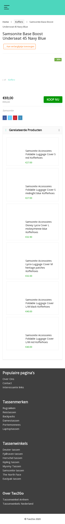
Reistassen (9, 412)
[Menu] (7, 7)
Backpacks (9, 416)
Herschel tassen (12, 458)
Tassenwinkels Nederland (18, 503)
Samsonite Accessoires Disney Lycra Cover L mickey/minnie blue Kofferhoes (38, 227)
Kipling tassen (11, 462)
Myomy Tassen (12, 466)
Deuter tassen (11, 449)
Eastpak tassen (12, 478)
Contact (7, 383)
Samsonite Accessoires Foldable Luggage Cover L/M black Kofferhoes (39, 303)
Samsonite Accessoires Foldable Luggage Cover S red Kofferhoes (40, 154)
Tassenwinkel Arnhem (16, 499)
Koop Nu (53, 99)
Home (6, 21)
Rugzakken (9, 408)
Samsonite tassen (13, 470)
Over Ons (8, 379)
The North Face (12, 474)
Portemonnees (12, 424)
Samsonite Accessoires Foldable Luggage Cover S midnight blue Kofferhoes (40, 190)
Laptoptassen (11, 428)
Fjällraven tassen (13, 453)
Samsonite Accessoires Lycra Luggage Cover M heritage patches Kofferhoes (39, 266)
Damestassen (11, 420)
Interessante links (13, 387)
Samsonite (8, 110)
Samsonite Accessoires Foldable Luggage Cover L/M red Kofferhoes (39, 339)
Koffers (19, 21)
